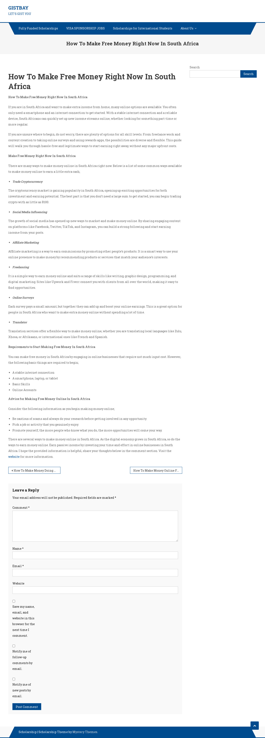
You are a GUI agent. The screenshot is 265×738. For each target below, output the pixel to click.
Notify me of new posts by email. (21, 690)
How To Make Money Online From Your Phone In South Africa (157, 470)
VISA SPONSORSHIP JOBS (85, 28)
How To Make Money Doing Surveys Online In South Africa (37, 470)
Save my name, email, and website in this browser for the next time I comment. (23, 621)
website (14, 457)
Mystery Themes (84, 732)
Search (195, 67)
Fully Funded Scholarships (38, 28)
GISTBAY (18, 8)
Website (18, 583)
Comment (21, 508)
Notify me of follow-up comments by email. (22, 660)
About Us (187, 28)
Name (18, 549)
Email (18, 566)
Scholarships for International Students (142, 28)
